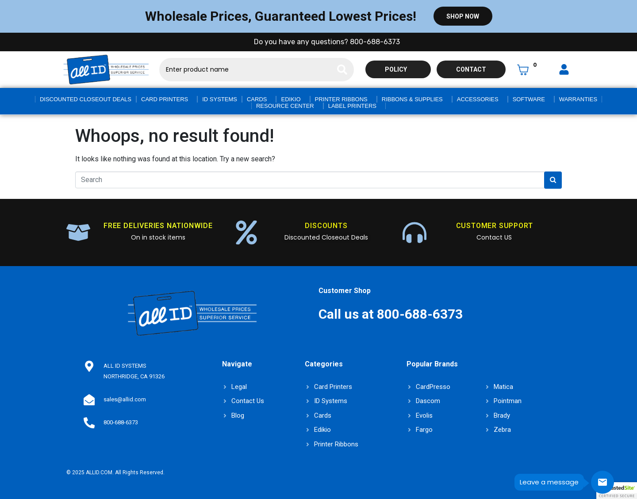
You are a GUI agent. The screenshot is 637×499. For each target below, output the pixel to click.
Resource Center (285, 106)
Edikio (290, 99)
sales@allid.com (124, 399)
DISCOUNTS (326, 225)
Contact (471, 69)
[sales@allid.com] (89, 399)
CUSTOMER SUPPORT (494, 225)
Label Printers (352, 106)
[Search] (342, 69)
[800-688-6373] (89, 422)
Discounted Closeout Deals (85, 99)
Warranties (578, 99)
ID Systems (219, 99)
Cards (257, 99)
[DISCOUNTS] (246, 232)
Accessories (478, 99)
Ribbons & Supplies (412, 99)
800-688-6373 (120, 422)
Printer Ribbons (341, 99)
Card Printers (164, 99)
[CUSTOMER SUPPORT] (414, 232)
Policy (396, 69)
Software (529, 99)
